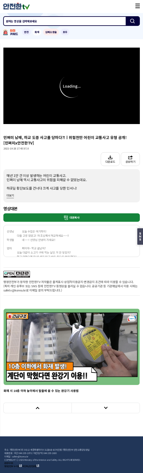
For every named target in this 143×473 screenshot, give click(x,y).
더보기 (10, 195)
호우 (65, 32)
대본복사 (71, 217)
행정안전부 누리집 (13, 466)
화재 (37, 32)
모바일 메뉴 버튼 (137, 6)
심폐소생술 (51, 32)
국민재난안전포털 (30, 466)
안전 (26, 32)
